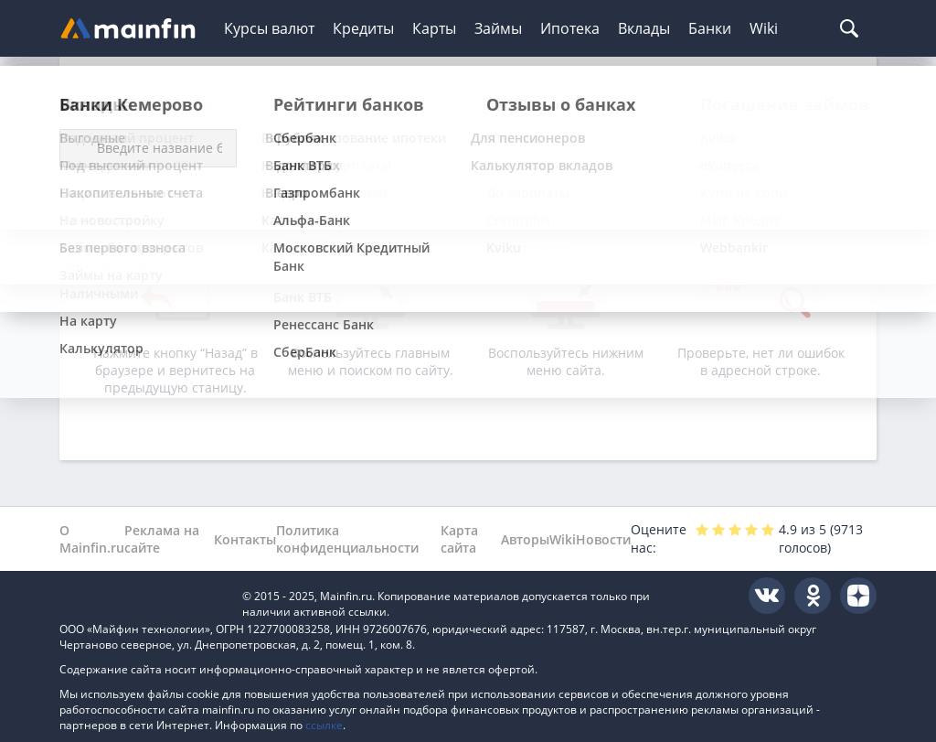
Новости (603, 539)
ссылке (324, 725)
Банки (709, 28)
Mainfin (141, 596)
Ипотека (570, 28)
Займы (498, 28)
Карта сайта (459, 539)
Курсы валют (269, 28)
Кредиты (363, 28)
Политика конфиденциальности (347, 539)
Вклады (644, 28)
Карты (434, 28)
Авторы (525, 539)
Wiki (764, 28)
